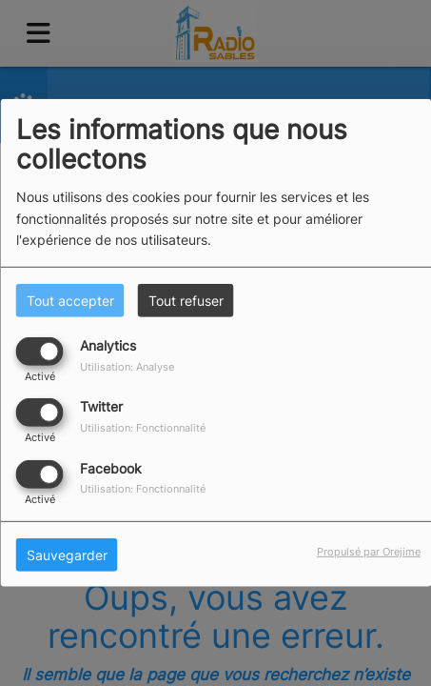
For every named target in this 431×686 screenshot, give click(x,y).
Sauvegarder (67, 554)
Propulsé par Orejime (369, 550)
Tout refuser (186, 301)
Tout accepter (70, 301)
